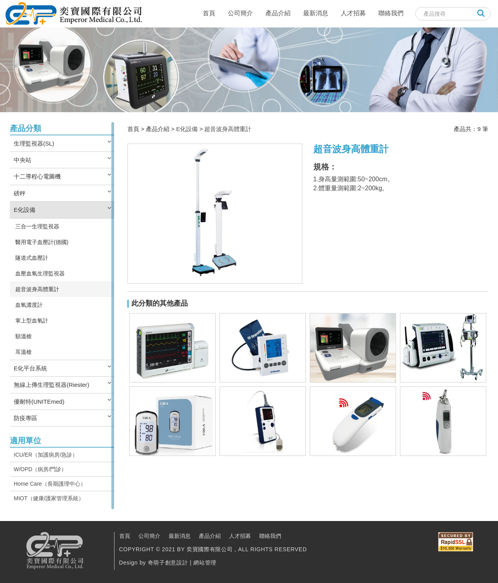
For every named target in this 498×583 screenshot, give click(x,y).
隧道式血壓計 (31, 258)
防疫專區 (25, 418)
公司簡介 (240, 13)
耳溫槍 (23, 352)
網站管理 (204, 562)
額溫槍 (23, 336)
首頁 (209, 13)
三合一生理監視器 (37, 226)
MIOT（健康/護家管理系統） (49, 498)
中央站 (22, 160)
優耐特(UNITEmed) (39, 401)
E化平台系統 (30, 368)
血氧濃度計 (29, 305)
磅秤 (19, 193)
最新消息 (315, 13)
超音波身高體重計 (37, 289)
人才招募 (353, 13)
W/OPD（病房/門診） (40, 469)
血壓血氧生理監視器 (40, 273)
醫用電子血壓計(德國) (41, 242)
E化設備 (24, 209)
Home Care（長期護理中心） (50, 484)
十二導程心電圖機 (37, 176)
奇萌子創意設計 (168, 562)
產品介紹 (278, 13)
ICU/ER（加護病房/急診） (46, 455)
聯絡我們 (390, 13)
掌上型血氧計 (31, 320)
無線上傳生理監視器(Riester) (51, 384)
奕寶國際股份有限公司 (73, 13)
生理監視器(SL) (34, 143)
